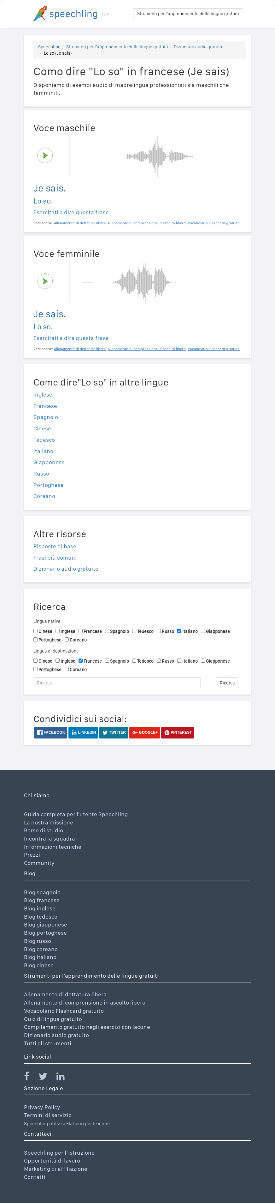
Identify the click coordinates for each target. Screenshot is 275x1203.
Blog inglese (40, 908)
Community (39, 863)
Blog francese (42, 900)
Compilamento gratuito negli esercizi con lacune (87, 1027)
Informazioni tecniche (52, 846)
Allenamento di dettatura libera (65, 994)
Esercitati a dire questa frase (71, 212)
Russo (41, 473)
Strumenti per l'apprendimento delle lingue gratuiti (188, 13)
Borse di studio (43, 830)
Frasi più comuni (55, 557)
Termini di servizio (48, 1115)
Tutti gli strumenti (47, 1043)
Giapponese (49, 462)
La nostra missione (48, 822)
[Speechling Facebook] (30, 1077)
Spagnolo (45, 417)
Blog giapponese (45, 924)
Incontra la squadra (49, 838)
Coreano (44, 496)
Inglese (42, 394)
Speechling (49, 46)
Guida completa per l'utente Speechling (76, 814)
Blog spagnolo (42, 892)
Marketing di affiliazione (55, 1168)
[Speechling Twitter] (46, 1077)
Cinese (42, 428)
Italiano (43, 451)
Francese (45, 406)
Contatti (34, 1177)
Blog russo (37, 941)
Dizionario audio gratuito (199, 46)
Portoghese (48, 485)
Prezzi (32, 854)
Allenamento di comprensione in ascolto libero (84, 1002)
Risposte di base (54, 546)
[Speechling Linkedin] (64, 1077)
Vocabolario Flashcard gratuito (64, 1010)
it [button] (105, 13)
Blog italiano (40, 957)
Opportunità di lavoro (52, 1160)
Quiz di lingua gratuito (53, 1019)
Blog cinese (39, 965)
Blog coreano (41, 949)
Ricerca (227, 682)
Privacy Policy (42, 1107)
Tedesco (44, 439)
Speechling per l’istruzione (59, 1152)
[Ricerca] (117, 682)
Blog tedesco (40, 916)
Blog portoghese (45, 932)
